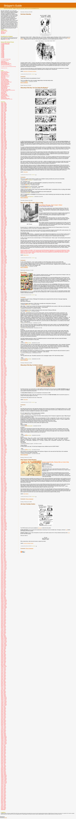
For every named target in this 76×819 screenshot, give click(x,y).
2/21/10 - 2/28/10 (3, 269)
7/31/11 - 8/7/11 (3, 322)
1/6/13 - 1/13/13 (3, 376)
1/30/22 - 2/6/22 (3, 709)
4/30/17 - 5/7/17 (3, 543)
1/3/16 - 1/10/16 (3, 492)
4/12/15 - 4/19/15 (3, 464)
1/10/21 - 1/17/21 (3, 668)
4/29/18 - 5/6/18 (3, 582)
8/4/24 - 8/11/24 (3, 806)
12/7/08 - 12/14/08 (3, 223)
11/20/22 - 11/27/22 (4, 740)
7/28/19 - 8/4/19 (3, 630)
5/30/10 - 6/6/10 (3, 279)
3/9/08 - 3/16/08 (3, 194)
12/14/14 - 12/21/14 (4, 451)
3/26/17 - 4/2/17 (3, 540)
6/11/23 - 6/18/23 (3, 762)
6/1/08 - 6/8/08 (3, 203)
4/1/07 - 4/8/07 (3, 159)
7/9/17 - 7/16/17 (3, 551)
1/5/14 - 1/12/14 (3, 415)
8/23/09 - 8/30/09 (3, 251)
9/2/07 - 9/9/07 (3, 174)
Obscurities (25, 399)
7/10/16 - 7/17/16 (3, 512)
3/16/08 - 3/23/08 (3, 195)
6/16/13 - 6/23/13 (3, 393)
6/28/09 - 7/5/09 (3, 245)
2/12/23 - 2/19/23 (3, 749)
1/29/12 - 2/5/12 (3, 341)
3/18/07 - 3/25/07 (3, 157)
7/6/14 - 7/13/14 (3, 434)
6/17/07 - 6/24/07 (3, 167)
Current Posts (3, 809)
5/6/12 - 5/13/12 (3, 352)
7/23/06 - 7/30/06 (3, 132)
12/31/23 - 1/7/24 (3, 783)
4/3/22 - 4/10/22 (3, 716)
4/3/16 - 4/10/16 (3, 502)
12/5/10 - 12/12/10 (3, 298)
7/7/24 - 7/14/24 (3, 803)
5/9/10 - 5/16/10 (3, 277)
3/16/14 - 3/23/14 (3, 422)
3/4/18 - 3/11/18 (3, 576)
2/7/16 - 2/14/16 (3, 496)
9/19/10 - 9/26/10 (3, 291)
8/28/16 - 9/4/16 (3, 517)
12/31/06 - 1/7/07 (3, 149)
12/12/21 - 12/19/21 (4, 704)
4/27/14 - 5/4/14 (3, 427)
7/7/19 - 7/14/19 (3, 628)
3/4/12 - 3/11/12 (3, 345)
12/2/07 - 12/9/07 (3, 184)
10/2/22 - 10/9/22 (3, 735)
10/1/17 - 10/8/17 (3, 560)
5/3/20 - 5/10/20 (3, 656)
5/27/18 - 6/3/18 (3, 585)
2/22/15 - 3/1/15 (3, 459)
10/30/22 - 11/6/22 (3, 738)
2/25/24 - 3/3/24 (3, 789)
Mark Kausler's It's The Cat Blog (5, 89)
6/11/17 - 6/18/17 (3, 548)
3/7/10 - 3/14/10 (3, 271)
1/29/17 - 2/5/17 (3, 534)
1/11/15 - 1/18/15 (3, 454)
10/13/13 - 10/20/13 (4, 406)
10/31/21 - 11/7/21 (3, 699)
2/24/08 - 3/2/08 (3, 193)
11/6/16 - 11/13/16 (3, 525)
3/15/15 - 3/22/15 (3, 461)
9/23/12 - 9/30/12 (3, 365)
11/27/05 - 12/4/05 (3, 108)
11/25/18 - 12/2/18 (3, 604)
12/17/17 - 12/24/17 (4, 568)
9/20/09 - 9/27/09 (3, 254)
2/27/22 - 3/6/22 (3, 712)
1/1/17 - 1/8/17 (3, 531)
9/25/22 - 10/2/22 (3, 734)
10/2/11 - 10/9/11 (3, 329)
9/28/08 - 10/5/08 (3, 216)
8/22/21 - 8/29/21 (3, 692)
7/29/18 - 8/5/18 (3, 592)
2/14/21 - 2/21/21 (3, 672)
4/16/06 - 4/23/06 (3, 123)
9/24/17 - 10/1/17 (3, 559)
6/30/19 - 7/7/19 (3, 627)
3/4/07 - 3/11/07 (3, 156)
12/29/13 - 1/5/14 (3, 414)
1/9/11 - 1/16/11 (3, 302)
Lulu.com (39, 527)
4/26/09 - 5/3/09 (3, 238)
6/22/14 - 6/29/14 (3, 433)
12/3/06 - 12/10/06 (3, 146)
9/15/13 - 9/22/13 (3, 403)
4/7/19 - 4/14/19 (3, 618)
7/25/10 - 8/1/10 (3, 285)
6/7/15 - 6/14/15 (3, 470)
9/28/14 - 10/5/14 (3, 443)
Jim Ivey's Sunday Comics (28, 543)
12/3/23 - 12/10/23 (3, 780)
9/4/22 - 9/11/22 (3, 732)
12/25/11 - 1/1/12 (3, 338)
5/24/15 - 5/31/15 (3, 468)
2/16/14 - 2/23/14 (3, 419)
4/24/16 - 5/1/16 (3, 504)
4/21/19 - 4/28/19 (3, 620)
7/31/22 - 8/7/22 (3, 728)
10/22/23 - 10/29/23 (4, 776)
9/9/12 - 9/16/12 (3, 364)
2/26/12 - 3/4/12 (3, 344)
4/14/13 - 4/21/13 (3, 387)
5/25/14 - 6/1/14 (3, 430)
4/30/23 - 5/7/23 (3, 757)
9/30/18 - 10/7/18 (3, 598)
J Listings (2, 51)
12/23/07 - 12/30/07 (4, 186)
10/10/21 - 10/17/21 (4, 697)
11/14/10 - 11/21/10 (4, 296)
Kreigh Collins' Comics (4, 71)
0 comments (33, 496)
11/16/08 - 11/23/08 (4, 221)
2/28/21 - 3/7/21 (3, 673)
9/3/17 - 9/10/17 (3, 557)
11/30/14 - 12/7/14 (3, 450)
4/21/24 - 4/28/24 (3, 795)
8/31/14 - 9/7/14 (3, 440)
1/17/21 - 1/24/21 (3, 669)
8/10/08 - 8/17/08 (3, 211)
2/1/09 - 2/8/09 (3, 229)
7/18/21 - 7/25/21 (3, 688)
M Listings (2, 53)
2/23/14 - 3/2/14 (3, 420)
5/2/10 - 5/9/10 (3, 276)
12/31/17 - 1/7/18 (3, 569)
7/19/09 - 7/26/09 (3, 247)
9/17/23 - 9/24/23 (3, 772)
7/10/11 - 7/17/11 (3, 320)
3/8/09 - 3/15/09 (3, 233)
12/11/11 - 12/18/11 (4, 336)
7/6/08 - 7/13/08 (3, 207)
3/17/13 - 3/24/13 (3, 384)
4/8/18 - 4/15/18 (3, 580)
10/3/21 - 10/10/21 (3, 696)
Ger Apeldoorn (30, 180)
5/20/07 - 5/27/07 (3, 164)
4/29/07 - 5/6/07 (3, 162)
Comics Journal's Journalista (5, 81)
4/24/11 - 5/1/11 (3, 312)
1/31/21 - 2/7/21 (3, 670)
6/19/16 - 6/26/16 (3, 510)
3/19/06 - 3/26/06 (3, 120)
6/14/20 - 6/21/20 (3, 661)
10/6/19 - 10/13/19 (3, 637)
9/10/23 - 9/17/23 (3, 771)
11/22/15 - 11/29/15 (4, 488)
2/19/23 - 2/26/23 (3, 750)
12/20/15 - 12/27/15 (4, 491)
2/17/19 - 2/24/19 (3, 613)
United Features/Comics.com (5, 75)
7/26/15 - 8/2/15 (3, 475)
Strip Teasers (25, 493)
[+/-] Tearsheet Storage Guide (6, 59)
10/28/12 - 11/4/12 (3, 369)
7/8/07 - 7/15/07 (3, 169)
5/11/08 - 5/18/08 (3, 201)
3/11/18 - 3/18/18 (3, 577)
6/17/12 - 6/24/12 (3, 356)
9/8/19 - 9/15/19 (3, 635)
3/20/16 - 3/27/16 (3, 500)
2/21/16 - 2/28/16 (3, 497)
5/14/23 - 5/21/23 (3, 759)
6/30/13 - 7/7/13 (3, 395)
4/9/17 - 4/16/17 (3, 541)
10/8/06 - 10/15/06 (3, 140)
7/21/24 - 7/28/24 (3, 805)
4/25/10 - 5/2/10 (3, 275)
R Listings (2, 57)
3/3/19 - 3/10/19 (3, 615)
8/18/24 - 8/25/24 (3, 808)
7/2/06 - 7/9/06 (3, 130)
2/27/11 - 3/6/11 (3, 307)
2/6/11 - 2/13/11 (3, 305)
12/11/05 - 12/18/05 (4, 110)
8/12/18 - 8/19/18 (3, 593)
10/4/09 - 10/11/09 (3, 255)
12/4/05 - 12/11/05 (3, 109)
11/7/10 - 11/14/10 (3, 295)
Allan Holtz (29, 187)
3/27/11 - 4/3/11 (3, 310)
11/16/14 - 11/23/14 (4, 448)
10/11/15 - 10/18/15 (4, 483)
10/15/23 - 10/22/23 (4, 775)
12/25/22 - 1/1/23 (3, 744)
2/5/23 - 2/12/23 (3, 748)
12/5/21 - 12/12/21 (3, 703)
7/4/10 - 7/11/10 (3, 283)
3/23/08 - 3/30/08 (3, 196)
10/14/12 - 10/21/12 (4, 367)
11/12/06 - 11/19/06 (4, 144)
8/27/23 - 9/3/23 (3, 770)
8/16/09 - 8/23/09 (3, 250)
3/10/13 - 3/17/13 (3, 383)
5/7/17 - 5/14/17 (3, 544)
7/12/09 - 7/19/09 (3, 246)
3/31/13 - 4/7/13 (3, 385)
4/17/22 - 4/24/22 (3, 717)
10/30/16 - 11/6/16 (3, 524)
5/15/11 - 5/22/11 (3, 314)
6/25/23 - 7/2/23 (3, 763)
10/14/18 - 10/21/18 (4, 600)
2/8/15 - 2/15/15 (3, 457)
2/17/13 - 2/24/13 (3, 381)
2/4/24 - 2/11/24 (3, 787)
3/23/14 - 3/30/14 (3, 423)
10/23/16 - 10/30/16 (4, 523)
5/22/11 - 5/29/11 (3, 315)
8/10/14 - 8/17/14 (3, 438)
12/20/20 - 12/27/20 (4, 666)
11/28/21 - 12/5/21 (3, 702)
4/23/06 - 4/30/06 (3, 124)
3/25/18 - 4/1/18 (3, 578)
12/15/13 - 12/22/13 (4, 413)
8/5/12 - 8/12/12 (3, 360)
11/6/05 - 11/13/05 (3, 106)
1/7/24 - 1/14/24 (3, 784)
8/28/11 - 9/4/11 (3, 325)
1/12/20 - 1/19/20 (3, 647)
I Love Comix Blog (3, 91)
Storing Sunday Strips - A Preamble (6, 63)
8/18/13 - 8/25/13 (3, 400)
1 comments (33, 257)
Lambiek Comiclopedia (4, 95)
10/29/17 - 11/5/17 (3, 563)
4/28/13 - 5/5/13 (3, 388)
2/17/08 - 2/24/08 (3, 192)
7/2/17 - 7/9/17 (3, 550)
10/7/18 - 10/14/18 (3, 599)
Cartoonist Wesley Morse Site (5, 86)
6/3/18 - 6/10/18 (3, 586)
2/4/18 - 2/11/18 (3, 573)
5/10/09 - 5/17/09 (3, 240)
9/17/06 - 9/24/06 (3, 138)
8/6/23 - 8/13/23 (3, 768)
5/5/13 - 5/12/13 (3, 389)
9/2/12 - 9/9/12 (3, 363)
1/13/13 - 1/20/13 (3, 377)
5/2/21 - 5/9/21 (3, 680)
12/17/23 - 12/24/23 (4, 782)
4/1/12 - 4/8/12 (3, 348)
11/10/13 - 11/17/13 (4, 409)
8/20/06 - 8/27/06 (3, 135)
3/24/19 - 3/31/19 (3, 617)
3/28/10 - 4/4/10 (3, 273)
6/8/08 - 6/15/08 (3, 204)
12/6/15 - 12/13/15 (3, 489)
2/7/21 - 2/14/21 (3, 671)
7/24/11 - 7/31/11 (3, 321)
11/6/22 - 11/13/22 (3, 739)
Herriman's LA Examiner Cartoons (29, 71)
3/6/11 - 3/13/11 (3, 308)
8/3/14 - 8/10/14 (3, 437)
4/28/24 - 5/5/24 (3, 796)
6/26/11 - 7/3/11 (3, 318)
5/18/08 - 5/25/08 (3, 202)
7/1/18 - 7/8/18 (3, 589)
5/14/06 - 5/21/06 (3, 126)
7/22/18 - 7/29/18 (3, 591)
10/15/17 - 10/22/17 (4, 561)
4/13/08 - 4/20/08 (3, 198)
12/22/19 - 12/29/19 (4, 645)
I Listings (2, 50)
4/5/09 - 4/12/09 (3, 236)
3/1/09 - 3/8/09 (3, 232)
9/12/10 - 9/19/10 (3, 290)
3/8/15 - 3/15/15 (3, 460)
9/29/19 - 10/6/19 (3, 636)
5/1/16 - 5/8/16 (3, 505)
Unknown (29, 304)
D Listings (2, 46)
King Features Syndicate (4, 74)
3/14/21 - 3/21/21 (3, 675)
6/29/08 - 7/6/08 (3, 206)
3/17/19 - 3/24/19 (3, 616)
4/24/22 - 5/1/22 (3, 718)
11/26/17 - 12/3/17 (3, 566)
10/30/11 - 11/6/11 (3, 332)
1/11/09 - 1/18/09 (3, 227)
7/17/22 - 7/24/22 (3, 727)
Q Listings (2, 56)
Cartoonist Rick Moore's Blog (5, 98)
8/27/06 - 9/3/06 (3, 136)
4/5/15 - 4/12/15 (3, 463)
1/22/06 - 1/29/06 (3, 114)
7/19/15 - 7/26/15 (3, 474)
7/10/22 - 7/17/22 (3, 726)
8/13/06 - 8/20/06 (3, 134)
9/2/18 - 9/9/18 (3, 595)
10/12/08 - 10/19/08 (4, 217)
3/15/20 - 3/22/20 (3, 654)
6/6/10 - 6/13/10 (3, 280)
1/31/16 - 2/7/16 (3, 495)
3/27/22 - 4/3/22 (3, 715)
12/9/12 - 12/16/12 (3, 373)
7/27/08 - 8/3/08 (3, 209)
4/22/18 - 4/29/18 (3, 581)
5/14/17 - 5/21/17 (3, 545)
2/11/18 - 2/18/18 (3, 574)
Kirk (27, 81)
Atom (5, 817)
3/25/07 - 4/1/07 (3, 158)
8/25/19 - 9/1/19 (3, 633)
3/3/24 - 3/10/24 (3, 790)
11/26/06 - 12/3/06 (3, 145)
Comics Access (3, 78)
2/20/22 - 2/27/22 (3, 711)
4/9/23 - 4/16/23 (3, 755)
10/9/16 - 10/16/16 (3, 522)
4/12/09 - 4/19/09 (3, 237)
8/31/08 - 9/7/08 (3, 213)
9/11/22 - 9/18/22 (3, 733)
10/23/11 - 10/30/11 (4, 331)
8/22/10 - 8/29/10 (3, 288)
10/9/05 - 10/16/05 (3, 103)
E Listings (2, 47)
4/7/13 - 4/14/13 (3, 386)
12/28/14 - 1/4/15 (3, 453)
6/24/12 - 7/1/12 (3, 357)
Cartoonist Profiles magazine (5, 72)
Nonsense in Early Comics (5, 82)
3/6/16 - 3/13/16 (3, 499)
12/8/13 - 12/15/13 (3, 412)
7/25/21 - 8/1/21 (3, 689)
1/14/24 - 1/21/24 (3, 785)
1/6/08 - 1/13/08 (3, 188)
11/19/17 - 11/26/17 (4, 565)
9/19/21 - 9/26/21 (3, 695)
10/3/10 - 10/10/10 (3, 292)
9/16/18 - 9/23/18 (3, 597)
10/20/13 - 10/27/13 (4, 407)
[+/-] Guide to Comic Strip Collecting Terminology (8, 66)
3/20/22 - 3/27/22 (3, 714)
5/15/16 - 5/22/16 (3, 506)
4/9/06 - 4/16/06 (3, 122)
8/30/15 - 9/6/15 (3, 479)
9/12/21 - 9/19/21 (3, 694)
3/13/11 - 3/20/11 (3, 309)
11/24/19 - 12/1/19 (3, 642)
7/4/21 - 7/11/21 (3, 687)
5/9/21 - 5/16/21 (3, 681)
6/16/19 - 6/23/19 (3, 626)
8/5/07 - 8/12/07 (3, 171)
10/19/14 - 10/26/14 (4, 445)
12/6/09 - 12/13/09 (3, 261)
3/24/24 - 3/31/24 (3, 792)
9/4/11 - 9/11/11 (3, 326)
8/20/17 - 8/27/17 (3, 555)
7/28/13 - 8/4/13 (3, 398)
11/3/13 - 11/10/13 (3, 408)
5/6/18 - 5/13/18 (3, 583)
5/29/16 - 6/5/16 (3, 508)
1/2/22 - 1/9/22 (3, 706)
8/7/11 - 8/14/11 (3, 323)
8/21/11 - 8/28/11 (3, 324)
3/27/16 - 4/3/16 (3, 501)
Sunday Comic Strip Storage (5, 64)
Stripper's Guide (13, 5)
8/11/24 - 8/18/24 (3, 807)
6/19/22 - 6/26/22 (3, 724)
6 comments (33, 402)
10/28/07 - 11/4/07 (3, 180)
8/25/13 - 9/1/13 (3, 401)
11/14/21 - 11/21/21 (4, 701)
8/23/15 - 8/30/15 (3, 478)
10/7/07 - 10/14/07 (3, 178)
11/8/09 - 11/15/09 (3, 258)
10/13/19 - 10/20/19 (4, 638)
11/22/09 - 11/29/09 (4, 260)
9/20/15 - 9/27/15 (3, 481)
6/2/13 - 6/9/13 (3, 392)
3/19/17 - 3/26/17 (3, 539)
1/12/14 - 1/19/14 (3, 416)
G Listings (2, 48)
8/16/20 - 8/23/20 (3, 665)
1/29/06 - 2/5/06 (3, 115)
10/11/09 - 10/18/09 (4, 256)
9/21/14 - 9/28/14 (3, 442)
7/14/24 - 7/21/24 (3, 804)
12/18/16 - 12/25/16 (4, 529)
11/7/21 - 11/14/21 (3, 700)
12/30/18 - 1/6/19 (3, 608)
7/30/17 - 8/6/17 (3, 553)
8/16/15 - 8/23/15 (3, 477)
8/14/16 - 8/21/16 (3, 516)
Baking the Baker (3, 96)
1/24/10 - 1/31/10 (3, 266)
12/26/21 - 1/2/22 (3, 705)
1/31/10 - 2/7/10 (3, 267)
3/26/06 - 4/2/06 (3, 121)
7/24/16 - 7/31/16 (3, 514)
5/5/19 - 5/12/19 (3, 621)
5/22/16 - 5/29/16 (3, 507)
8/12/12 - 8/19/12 (3, 361)
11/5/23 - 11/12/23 (3, 777)
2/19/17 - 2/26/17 (3, 536)
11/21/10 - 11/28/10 (4, 297)
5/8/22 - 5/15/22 (3, 719)
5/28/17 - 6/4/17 (3, 546)
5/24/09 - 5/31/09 (3, 241)
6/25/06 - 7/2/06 (3, 129)
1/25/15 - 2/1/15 (3, 456)
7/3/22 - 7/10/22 (3, 725)
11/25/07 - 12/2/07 (3, 183)
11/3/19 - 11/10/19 (3, 640)
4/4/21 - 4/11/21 (3, 677)
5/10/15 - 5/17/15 (3, 467)
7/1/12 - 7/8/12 (3, 358)
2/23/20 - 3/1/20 (3, 652)
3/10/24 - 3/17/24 (3, 791)
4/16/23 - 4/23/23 (3, 756)
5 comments (33, 174)
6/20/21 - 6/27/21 (3, 685)
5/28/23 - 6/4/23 (3, 760)
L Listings (2, 52)
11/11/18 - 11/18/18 (4, 603)
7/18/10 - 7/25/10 (3, 284)
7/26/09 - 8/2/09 (3, 248)
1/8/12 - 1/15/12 (3, 339)
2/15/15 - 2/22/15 (3, 458)
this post (6, 39)
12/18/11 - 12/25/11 (4, 337)
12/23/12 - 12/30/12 (4, 375)
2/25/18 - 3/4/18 (3, 575)
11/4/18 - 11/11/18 (3, 602)
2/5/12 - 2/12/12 (3, 342)
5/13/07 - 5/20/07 (3, 163)
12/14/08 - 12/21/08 (4, 224)
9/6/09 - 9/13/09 (3, 252)
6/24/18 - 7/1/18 (3, 588)
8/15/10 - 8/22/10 (3, 287)
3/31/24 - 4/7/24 (3, 793)
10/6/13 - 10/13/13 (3, 405)
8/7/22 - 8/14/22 (3, 729)
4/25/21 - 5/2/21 (3, 679)
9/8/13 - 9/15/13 (3, 402)
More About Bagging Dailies (5, 62)
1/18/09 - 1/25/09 (3, 228)
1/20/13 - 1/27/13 (3, 378)
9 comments (33, 294)
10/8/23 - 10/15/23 (3, 774)
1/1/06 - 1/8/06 (3, 112)
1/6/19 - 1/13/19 (3, 609)
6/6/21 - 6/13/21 (3, 684)
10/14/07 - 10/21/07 (4, 179)
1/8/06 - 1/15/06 (3, 113)
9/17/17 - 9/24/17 (3, 558)
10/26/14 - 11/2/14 (3, 446)
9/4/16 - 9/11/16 (3, 518)
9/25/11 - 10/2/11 (3, 328)
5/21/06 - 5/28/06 (3, 127)
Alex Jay (2, 31)
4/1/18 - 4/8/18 (3, 579)
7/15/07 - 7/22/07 (3, 170)
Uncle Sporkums (30, 196)
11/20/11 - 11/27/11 (4, 334)
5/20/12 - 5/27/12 (3, 353)
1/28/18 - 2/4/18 (3, 572)
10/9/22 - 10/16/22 (3, 736)
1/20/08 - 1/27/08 (3, 189)
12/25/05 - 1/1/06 (3, 111)
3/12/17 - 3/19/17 (3, 538)
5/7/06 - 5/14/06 (3, 125)
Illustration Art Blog (3, 92)
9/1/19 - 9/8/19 (3, 634)
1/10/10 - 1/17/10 (3, 265)
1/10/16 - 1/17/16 (3, 493)
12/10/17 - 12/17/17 (4, 567)
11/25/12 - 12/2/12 (3, 372)
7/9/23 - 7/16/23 (3, 765)
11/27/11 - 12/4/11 (3, 335)
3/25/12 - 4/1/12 (3, 347)
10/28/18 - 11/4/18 (3, 601)
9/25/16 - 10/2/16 (3, 520)
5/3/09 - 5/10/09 (3, 239)
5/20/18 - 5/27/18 (3, 584)
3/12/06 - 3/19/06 (3, 119)
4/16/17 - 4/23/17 (3, 542)
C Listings (2, 45)
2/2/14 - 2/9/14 (3, 418)
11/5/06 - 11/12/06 (3, 143)
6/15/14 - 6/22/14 (3, 432)
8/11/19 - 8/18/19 (3, 632)
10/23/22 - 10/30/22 (4, 737)
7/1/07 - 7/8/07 (3, 168)
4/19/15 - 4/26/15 (3, 465)
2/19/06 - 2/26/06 (3, 117)
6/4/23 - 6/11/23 (3, 761)
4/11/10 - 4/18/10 (3, 274)
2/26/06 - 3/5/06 (3, 118)
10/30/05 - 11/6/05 (3, 105)
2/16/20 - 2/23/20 (3, 651)
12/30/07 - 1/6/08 (3, 187)
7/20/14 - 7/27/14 (3, 436)
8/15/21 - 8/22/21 (3, 691)
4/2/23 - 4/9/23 (3, 754)
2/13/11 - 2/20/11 (3, 306)
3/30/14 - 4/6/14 (3, 424)
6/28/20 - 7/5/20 (3, 662)
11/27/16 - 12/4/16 (3, 527)
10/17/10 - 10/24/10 (4, 293)
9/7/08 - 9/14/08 (3, 214)
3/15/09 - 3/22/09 (3, 234)
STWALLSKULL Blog (4, 88)
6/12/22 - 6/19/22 (3, 723)
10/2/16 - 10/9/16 (3, 521)
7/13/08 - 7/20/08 (3, 208)
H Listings (2, 49)
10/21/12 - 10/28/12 (4, 368)
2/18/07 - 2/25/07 (3, 154)
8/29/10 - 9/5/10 (3, 289)
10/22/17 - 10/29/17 (4, 562)
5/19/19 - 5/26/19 (3, 623)
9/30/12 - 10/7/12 (3, 366)
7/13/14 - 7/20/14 (3, 435)
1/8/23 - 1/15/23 (3, 745)
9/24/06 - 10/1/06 (3, 139)
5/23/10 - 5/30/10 (3, 278)
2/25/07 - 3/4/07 (3, 155)
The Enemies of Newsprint (5, 60)
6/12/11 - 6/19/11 (3, 317)
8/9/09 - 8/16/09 (3, 249)
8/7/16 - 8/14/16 (3, 515)
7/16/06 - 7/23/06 (3, 131)
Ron (27, 266)
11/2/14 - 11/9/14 (3, 447)
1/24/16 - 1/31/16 (3, 494)
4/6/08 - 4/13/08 (3, 197)
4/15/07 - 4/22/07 (3, 160)
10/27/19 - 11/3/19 (3, 639)
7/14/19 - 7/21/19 (3, 629)
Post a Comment (24, 82)
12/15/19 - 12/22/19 (4, 644)
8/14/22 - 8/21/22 (3, 730)
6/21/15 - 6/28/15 (3, 471)
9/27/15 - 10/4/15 (3, 482)
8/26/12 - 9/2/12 (3, 362)
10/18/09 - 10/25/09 (4, 257)
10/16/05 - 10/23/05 (4, 104)
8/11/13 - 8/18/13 (3, 399)
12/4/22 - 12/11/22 (3, 742)
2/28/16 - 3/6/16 (3, 498)
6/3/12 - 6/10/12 (3, 355)
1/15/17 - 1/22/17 (3, 532)
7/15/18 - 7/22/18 (3, 590)
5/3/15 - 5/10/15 (3, 466)
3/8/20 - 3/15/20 (3, 653)
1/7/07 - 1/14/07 (3, 150)
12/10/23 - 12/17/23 (4, 781)
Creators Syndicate (4, 73)
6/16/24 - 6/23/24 (3, 801)
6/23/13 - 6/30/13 (3, 394)
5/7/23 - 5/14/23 (3, 758)
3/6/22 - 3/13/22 (3, 713)
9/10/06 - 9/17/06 (3, 137)
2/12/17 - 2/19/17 (3, 535)
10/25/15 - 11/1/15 (3, 485)
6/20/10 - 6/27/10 (3, 281)
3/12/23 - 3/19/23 (3, 752)
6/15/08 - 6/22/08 (3, 205)
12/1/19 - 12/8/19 (3, 643)
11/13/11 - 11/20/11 (4, 333)
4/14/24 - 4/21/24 (3, 794)
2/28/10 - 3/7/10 (3, 270)
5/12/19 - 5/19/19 (3, 622)
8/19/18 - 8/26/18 (3, 594)
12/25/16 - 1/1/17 (3, 530)
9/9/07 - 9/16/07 (3, 175)
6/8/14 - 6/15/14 (3, 431)
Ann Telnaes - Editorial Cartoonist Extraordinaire (8, 90)
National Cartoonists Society (5, 83)
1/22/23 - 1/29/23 (3, 747)
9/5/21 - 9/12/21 (3, 693)
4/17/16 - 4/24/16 (3, 503)
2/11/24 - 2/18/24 (3, 788)
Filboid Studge (3, 93)
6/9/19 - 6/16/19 (3, 625)
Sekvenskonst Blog (4, 85)
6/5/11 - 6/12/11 (3, 316)
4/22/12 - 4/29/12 (3, 350)
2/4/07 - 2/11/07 (3, 153)
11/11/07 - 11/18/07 (4, 182)
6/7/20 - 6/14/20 (3, 660)
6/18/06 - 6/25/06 (3, 128)
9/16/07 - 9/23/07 (3, 176)
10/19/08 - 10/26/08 (4, 218)
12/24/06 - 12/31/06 (4, 148)
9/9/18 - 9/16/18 (3, 596)
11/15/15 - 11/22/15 (4, 487)
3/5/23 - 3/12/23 (3, 751)
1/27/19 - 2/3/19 (3, 611)
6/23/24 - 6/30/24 (3, 802)
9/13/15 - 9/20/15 (3, 480)
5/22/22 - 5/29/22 (3, 721)
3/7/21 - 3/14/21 (3, 674)
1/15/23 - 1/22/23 (3, 746)
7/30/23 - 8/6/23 (3, 767)
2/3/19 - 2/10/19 (3, 612)
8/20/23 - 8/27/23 (3, 769)
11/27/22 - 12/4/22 (3, 741)
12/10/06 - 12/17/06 (4, 147)
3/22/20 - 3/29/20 (3, 655)
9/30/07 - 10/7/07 (3, 177)
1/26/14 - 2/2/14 (3, 417)
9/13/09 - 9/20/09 (3, 253)
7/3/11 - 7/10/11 (3, 319)
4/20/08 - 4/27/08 (3, 199)
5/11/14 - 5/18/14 (3, 428)
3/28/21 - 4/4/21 (3, 676)
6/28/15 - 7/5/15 (3, 472)
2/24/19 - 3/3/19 (3, 614)
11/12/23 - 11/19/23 (4, 778)
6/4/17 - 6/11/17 (3, 547)
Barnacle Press (3, 77)
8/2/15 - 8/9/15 (3, 476)
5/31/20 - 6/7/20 (3, 659)
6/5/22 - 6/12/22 (3, 722)
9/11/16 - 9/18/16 (3, 519)
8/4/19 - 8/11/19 (3, 631)
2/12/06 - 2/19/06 (3, 116)
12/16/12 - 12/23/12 (4, 374)
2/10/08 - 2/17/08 (3, 191)
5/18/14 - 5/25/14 (3, 429)
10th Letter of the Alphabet (5, 79)
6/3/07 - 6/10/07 (3, 165)
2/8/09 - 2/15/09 (3, 230)
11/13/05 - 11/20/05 (4, 107)
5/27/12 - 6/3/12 (3, 354)
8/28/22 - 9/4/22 (3, 731)
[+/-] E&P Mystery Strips (5, 43)
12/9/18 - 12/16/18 (3, 606)
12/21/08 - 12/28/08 (4, 225)
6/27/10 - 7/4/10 (3, 282)
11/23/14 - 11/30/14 (4, 449)
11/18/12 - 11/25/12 (4, 371)
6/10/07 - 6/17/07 (3, 166)
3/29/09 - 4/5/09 (3, 235)
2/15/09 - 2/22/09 (3, 231)
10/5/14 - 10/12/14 (3, 444)
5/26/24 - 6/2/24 (3, 799)
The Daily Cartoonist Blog (4, 80)
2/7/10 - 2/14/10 (3, 268)
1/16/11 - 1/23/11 (3, 303)
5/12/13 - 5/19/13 (3, 390)
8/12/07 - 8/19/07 (3, 172)
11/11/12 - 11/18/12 (4, 370)
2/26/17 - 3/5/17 (3, 537)
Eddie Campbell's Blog (4, 87)
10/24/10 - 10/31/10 (4, 294)
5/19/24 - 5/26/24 (3, 798)
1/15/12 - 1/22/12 (3, 340)
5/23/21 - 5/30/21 (3, 682)
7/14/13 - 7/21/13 (3, 396)
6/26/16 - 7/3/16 (3, 511)
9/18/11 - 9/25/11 (3, 327)
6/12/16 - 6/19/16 (3, 509)
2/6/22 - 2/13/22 (3, 710)
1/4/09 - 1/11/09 (3, 226)
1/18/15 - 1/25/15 (3, 455)
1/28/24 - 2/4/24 (3, 786)
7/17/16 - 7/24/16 (3, 513)
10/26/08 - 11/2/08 (3, 219)
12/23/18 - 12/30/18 (4, 607)
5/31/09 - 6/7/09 (3, 242)
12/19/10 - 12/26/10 (4, 300)
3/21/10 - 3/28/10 (3, 272)
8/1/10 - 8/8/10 (3, 286)
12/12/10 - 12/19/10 (4, 299)
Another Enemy (3, 61)
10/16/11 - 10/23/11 (4, 330)
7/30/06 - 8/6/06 (3, 133)
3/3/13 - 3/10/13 (3, 382)
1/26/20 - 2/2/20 (3, 649)
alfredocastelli (29, 425)
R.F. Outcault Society (4, 94)
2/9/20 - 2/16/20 (3, 650)
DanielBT (29, 192)
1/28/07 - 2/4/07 (3, 152)
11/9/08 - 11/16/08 (3, 220)
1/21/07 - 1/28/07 (3, 151)
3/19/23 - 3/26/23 (3, 753)
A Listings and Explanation (5, 44)
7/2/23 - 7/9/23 (3, 764)
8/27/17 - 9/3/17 (3, 556)
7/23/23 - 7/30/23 (3, 766)
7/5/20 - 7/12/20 (3, 663)
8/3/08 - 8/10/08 (3, 210)
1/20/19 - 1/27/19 (3, 610)
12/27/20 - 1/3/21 (3, 667)
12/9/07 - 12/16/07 (3, 185)
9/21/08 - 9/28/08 (3, 215)
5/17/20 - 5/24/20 (3, 658)
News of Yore (25, 255)
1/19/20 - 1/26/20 (3, 648)
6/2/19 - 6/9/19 (3, 624)
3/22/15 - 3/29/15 (3, 462)
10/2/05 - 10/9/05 (3, 102)
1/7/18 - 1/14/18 (3, 570)
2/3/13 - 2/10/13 (3, 379)
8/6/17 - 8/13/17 (3, 554)
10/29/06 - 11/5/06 (3, 142)
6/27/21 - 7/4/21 (3, 686)
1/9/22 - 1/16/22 (3, 707)
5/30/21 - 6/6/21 (3, 683)
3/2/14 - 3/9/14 (3, 421)
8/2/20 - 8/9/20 (3, 664)
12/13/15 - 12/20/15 (4, 490)
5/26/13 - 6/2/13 (3, 391)
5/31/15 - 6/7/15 (3, 469)
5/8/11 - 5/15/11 (3, 313)
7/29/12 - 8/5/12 (3, 359)
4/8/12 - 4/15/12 (3, 349)
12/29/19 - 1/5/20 (3, 646)
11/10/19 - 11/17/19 (4, 641)
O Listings (2, 55)
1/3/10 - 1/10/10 (3, 264)
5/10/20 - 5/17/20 (3, 657)
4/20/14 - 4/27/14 (3, 426)
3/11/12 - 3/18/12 (3, 346)
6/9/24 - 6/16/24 (3, 800)
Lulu (66, 529)
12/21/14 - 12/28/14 (4, 452)
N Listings (2, 54)
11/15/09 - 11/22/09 (4, 259)
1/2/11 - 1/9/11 (3, 301)
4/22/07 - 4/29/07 (3, 161)
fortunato (28, 184)
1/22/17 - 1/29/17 (3, 533)
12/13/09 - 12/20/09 (4, 262)
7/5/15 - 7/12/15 (3, 473)
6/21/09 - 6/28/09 (3, 244)
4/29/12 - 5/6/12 (3, 351)
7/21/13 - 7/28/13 (3, 397)
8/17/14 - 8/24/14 (3, 439)
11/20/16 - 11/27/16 (4, 526)
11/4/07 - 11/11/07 (3, 181)
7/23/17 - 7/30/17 (3, 552)
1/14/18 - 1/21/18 (3, 571)
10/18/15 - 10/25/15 (4, 484)
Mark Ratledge (3, 32)
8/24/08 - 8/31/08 (3, 212)
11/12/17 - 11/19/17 (4, 564)
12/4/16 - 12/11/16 (3, 528)
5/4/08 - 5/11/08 (3, 200)
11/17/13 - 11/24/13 (4, 410)
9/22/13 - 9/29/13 (3, 404)
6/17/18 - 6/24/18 (3, 587)
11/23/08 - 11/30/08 (4, 222)
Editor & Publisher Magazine (5, 76)
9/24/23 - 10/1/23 (3, 773)
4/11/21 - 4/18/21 (3, 678)
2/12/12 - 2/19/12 (3, 343)
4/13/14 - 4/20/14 (3, 425)
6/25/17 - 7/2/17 (3, 549)
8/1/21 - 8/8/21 (3, 690)
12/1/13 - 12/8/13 (3, 411)
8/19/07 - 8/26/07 (3, 173)
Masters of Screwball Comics (5, 84)
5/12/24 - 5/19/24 (3, 797)
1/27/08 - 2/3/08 (3, 190)
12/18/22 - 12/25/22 (4, 743)
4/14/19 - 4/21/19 (3, 619)
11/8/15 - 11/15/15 (3, 486)
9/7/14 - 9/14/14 (3, 441)
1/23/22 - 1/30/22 (3, 708)
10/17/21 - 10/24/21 (4, 698)
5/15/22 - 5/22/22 (3, 720)
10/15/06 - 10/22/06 (4, 141)
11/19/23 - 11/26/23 (4, 779)
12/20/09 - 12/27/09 (4, 263)
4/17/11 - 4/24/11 (3, 311)
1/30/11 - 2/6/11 (3, 304)
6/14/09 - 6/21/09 (3, 243)
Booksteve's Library (4, 97)
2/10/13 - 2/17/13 (3, 380)
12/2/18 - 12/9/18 (3, 605)
